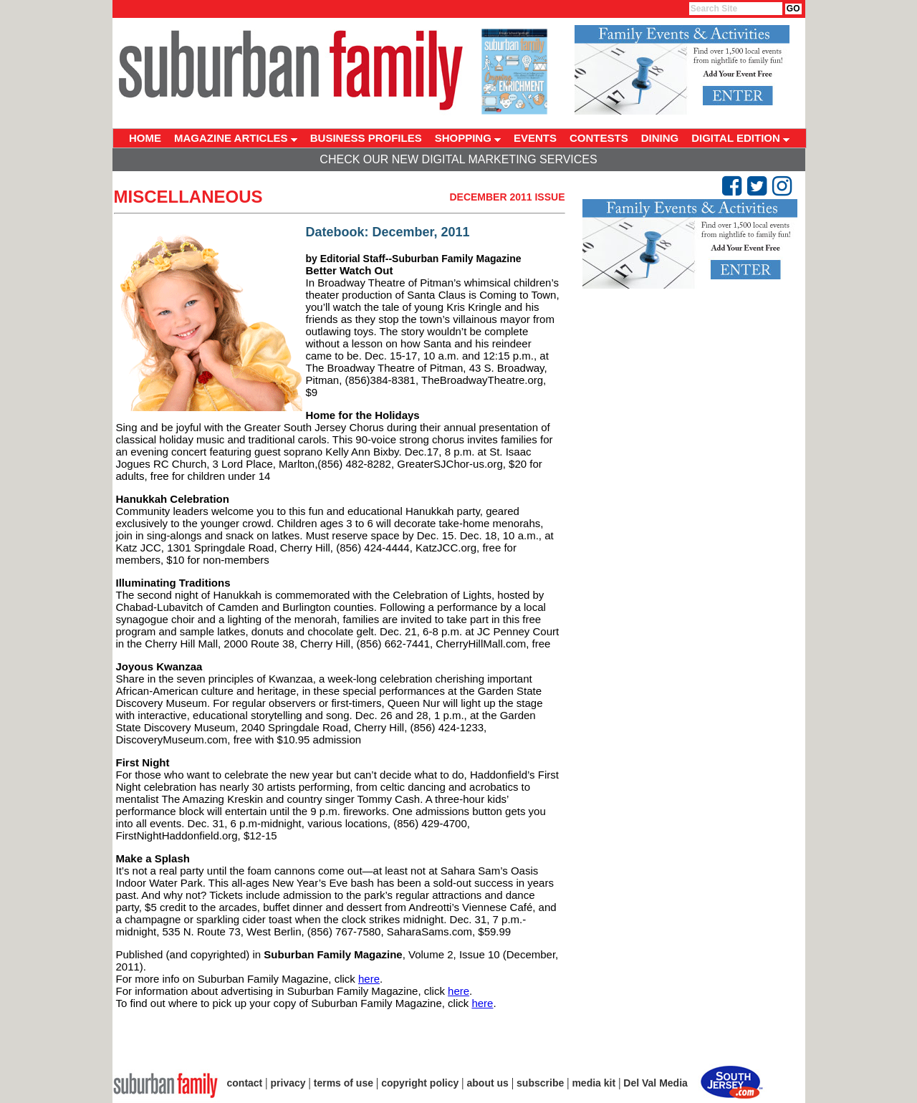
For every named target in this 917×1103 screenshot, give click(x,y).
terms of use (343, 1083)
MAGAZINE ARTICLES (235, 138)
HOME (145, 138)
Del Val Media (655, 1083)
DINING (660, 138)
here (369, 979)
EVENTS (535, 138)
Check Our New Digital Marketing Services (458, 159)
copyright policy (419, 1083)
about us (488, 1083)
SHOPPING (468, 138)
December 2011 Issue (507, 197)
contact (245, 1083)
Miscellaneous (188, 196)
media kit (593, 1083)
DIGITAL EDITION (740, 138)
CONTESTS (599, 138)
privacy (288, 1083)
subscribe (540, 1083)
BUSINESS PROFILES (366, 138)
